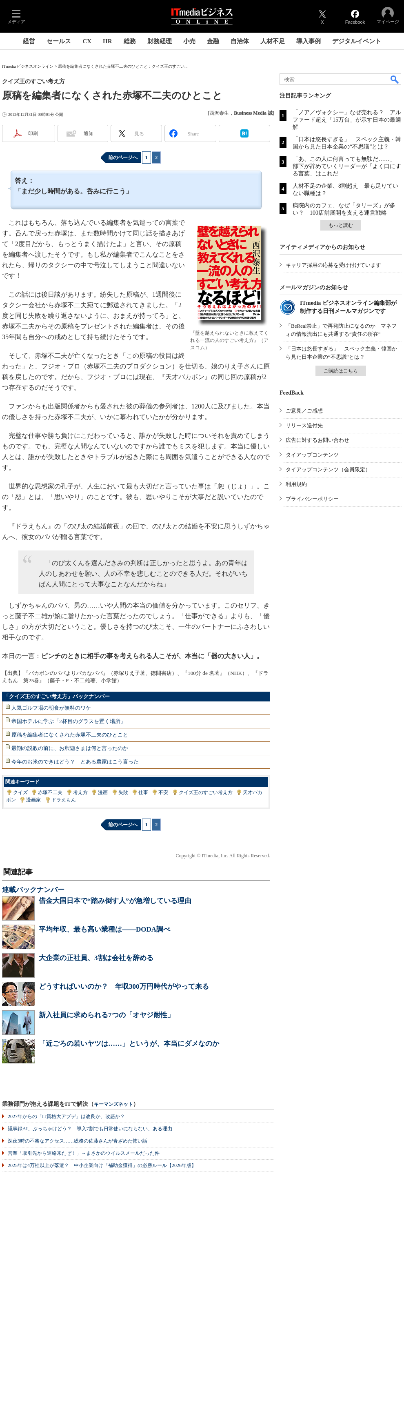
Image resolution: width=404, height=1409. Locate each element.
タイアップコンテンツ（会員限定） (328, 469)
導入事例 (308, 41)
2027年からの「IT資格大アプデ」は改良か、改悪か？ (66, 1116)
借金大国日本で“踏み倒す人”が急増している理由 (115, 901)
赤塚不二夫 (50, 792)
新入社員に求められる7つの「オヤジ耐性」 (106, 1015)
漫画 (103, 792)
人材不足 (272, 41)
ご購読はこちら (341, 371)
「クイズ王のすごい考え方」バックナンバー (57, 696)
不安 (163, 792)
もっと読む (341, 225)
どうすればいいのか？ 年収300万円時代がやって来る (124, 986)
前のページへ (123, 157)
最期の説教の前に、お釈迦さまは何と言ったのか (69, 748)
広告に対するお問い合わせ (317, 440)
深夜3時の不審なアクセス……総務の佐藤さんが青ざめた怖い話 (77, 1141)
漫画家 (33, 800)
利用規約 (296, 484)
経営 (29, 41)
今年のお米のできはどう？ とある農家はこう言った (75, 762)
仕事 (143, 792)
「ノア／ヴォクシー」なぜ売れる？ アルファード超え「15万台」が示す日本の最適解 (347, 119)
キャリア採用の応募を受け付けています (333, 265)
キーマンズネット (113, 1104)
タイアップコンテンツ (312, 455)
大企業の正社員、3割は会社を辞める (96, 958)
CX (86, 41)
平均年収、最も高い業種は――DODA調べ (104, 929)
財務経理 (159, 41)
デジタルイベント (356, 41)
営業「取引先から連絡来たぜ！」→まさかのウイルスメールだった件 (84, 1153)
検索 (395, 79)
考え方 (80, 792)
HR (107, 41)
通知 (88, 133)
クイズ (20, 792)
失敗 (123, 792)
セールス (59, 41)
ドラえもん (63, 800)
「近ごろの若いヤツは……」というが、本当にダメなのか (129, 1043)
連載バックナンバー (33, 890)
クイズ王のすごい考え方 (206, 792)
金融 (213, 41)
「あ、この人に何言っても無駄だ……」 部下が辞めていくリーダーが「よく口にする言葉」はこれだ (347, 166)
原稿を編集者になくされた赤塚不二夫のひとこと (69, 735)
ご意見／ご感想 (304, 411)
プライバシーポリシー (312, 499)
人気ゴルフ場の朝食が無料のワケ (51, 708)
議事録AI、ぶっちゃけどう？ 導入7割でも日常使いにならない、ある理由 (90, 1129)
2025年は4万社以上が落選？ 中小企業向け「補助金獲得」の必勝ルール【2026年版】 (102, 1165)
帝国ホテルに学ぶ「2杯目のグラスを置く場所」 (68, 721)
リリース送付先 (304, 425)
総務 (130, 41)
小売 (189, 41)
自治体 (240, 41)
